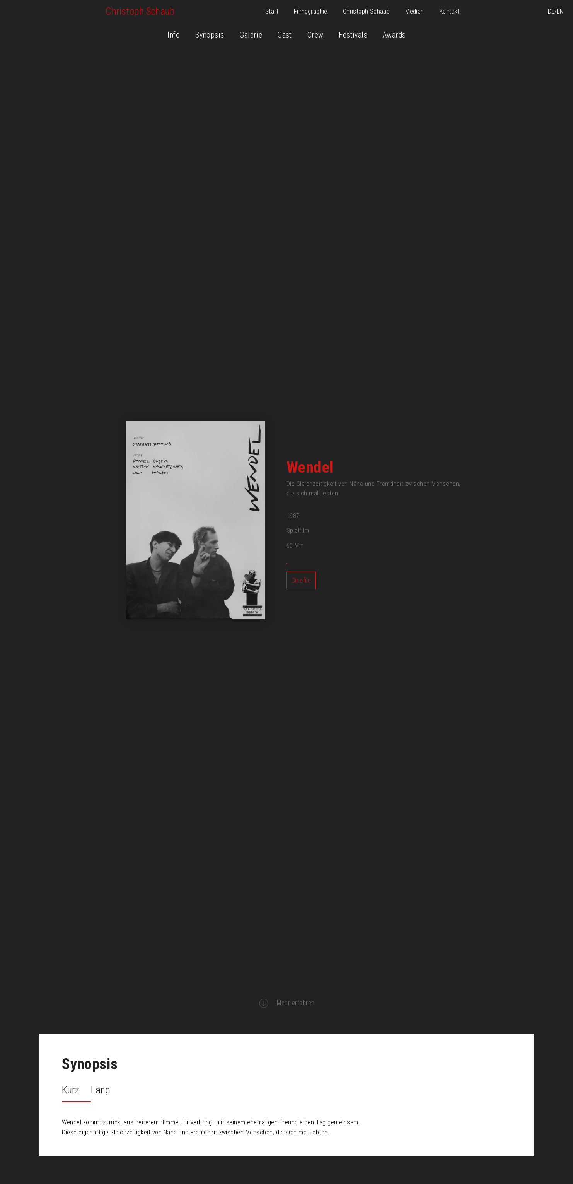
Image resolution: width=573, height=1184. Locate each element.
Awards (394, 34)
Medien (414, 11)
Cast (285, 34)
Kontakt (450, 11)
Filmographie (310, 11)
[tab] (76, 1091)
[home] (140, 11)
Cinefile (301, 580)
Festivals (353, 34)
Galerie (250, 34)
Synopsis (209, 34)
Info (173, 34)
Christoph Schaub (366, 11)
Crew (315, 34)
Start (271, 11)
